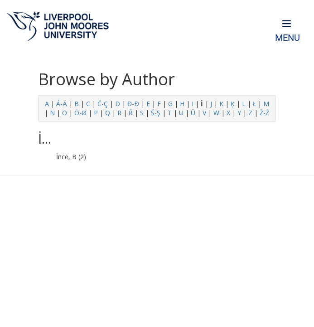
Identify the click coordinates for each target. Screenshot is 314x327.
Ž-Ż (264, 112)
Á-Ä (61, 103)
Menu (287, 38)
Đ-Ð (133, 103)
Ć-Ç (102, 103)
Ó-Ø (80, 112)
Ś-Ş (155, 112)
